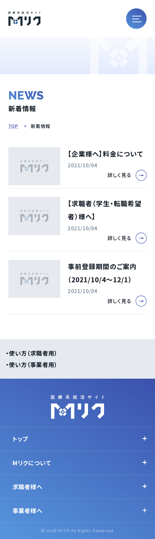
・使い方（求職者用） (31, 353)
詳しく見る (119, 174)
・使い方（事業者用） (31, 364)
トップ (20, 438)
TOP (13, 126)
